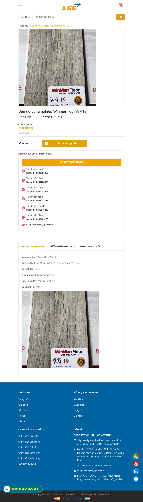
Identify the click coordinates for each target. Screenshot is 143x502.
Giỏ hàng (78, 416)
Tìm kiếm (78, 399)
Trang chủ (23, 26)
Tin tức (21, 416)
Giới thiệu (23, 405)
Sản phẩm (23, 410)
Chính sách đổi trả (27, 447)
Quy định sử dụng (27, 464)
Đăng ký (78, 410)
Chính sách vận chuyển (29, 442)
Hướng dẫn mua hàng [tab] (62, 246)
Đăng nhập (79, 405)
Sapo (107, 494)
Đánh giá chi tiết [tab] (90, 246)
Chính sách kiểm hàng (29, 458)
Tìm (120, 16)
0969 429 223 (89, 465)
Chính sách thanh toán (29, 453)
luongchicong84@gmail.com (90, 470)
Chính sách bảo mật (28, 436)
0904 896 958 (104, 465)
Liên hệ (22, 421)
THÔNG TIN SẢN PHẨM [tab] (33, 246)
